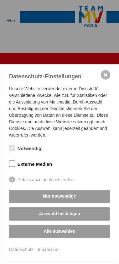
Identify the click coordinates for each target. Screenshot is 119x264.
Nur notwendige (59, 196)
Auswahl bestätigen (59, 213)
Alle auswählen (59, 231)
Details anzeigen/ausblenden (46, 179)
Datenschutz (21, 249)
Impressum (48, 249)
